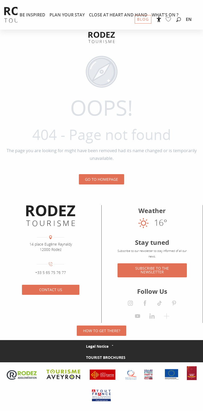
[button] (178, 19)
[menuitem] (32, 15)
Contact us (50, 289)
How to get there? (101, 330)
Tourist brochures (105, 357)
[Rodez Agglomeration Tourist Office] (101, 37)
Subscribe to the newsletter (152, 270)
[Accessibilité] (159, 19)
